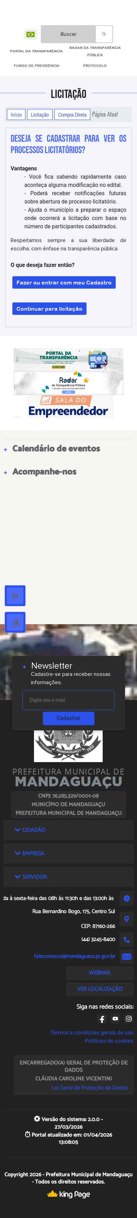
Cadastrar (69, 718)
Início (16, 114)
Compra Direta (72, 114)
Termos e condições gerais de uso (92, 1032)
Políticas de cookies (109, 1041)
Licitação (40, 114)
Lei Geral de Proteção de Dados (90, 1088)
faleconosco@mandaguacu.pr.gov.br (74, 956)
